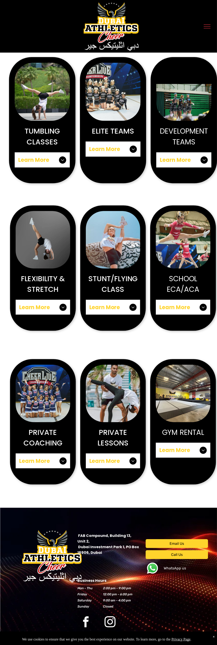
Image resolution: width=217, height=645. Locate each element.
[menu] (207, 26)
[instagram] (110, 622)
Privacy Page (180, 639)
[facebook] (86, 622)
